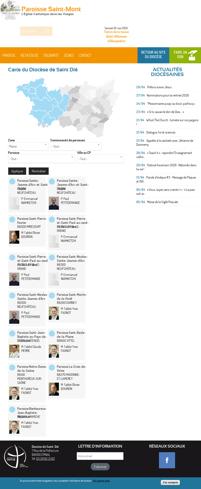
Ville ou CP (84, 153)
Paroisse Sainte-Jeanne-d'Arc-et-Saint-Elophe (33, 185)
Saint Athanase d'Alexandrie (116, 38)
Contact (85, 55)
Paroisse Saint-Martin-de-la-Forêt (72, 297)
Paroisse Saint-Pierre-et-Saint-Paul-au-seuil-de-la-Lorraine (73, 223)
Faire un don (180, 54)
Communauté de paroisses (67, 140)
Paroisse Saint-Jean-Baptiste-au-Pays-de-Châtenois (32, 337)
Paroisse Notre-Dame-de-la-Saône (32, 369)
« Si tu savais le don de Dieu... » (165, 112)
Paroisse (8, 55)
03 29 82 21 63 (45, 459)
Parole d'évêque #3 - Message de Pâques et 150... (166, 179)
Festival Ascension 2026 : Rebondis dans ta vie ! (166, 167)
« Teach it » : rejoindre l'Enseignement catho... (164, 155)
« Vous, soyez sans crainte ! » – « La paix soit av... (165, 192)
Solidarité (51, 55)
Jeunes (69, 55)
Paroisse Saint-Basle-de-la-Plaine (71, 335)
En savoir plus (101, 481)
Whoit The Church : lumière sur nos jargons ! (167, 122)
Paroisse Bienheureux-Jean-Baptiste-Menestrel (32, 413)
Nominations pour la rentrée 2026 (168, 95)
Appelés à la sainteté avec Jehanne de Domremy (164, 143)
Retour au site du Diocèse (153, 54)
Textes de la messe (116, 32)
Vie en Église (29, 55)
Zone (11, 140)
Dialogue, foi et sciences (160, 132)
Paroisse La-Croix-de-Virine (71, 369)
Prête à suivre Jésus (159, 87)
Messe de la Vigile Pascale (162, 202)
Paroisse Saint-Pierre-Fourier (32, 221)
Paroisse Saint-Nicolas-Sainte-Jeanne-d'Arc (72, 259)
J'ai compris (170, 483)
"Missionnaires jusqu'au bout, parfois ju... (171, 104)
